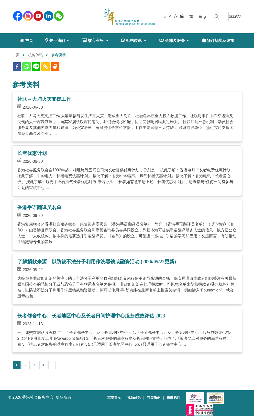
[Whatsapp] (26, 66)
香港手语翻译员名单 (39, 207)
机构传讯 (35, 55)
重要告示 (114, 397)
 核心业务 (95, 40)
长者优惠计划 (32, 153)
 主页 (26, 40)
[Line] (36, 66)
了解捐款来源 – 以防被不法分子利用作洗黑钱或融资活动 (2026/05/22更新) (96, 261)
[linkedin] (48, 15)
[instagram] (27, 15)
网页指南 (153, 397)
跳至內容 (235, 16)
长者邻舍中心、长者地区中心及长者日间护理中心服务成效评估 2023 (91, 315)
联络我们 (173, 397)
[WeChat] (58, 15)
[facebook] (17, 15)
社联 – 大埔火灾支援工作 (44, 99)
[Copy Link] (45, 66)
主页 (16, 55)
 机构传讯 (134, 40)
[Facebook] (17, 66)
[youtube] (37, 15)
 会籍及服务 (174, 40)
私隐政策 (134, 397)
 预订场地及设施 (218, 40)
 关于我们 (57, 40)
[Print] (55, 66)
